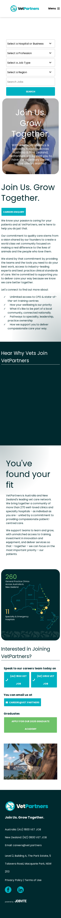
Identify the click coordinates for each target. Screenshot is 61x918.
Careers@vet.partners (22, 702)
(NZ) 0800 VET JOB (34, 837)
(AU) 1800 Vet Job (16, 679)
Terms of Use (33, 880)
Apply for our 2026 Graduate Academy (30, 725)
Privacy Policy (13, 880)
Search (30, 91)
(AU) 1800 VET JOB (29, 829)
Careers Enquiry (13, 212)
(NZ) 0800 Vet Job (43, 679)
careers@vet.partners (27, 845)
